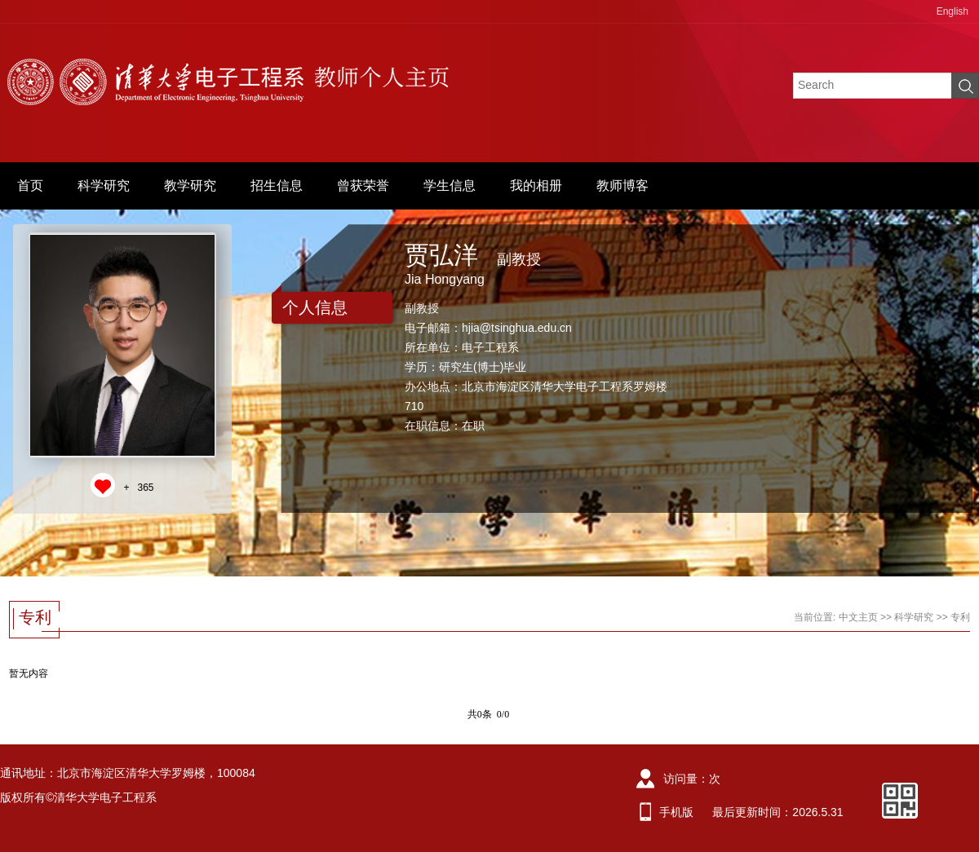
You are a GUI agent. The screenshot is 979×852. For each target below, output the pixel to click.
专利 (960, 617)
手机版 (676, 812)
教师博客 (622, 185)
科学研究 (104, 185)
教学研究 (190, 185)
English (952, 11)
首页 (30, 185)
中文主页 (858, 617)
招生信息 (276, 185)
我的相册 (536, 185)
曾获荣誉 (363, 185)
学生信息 (449, 185)
